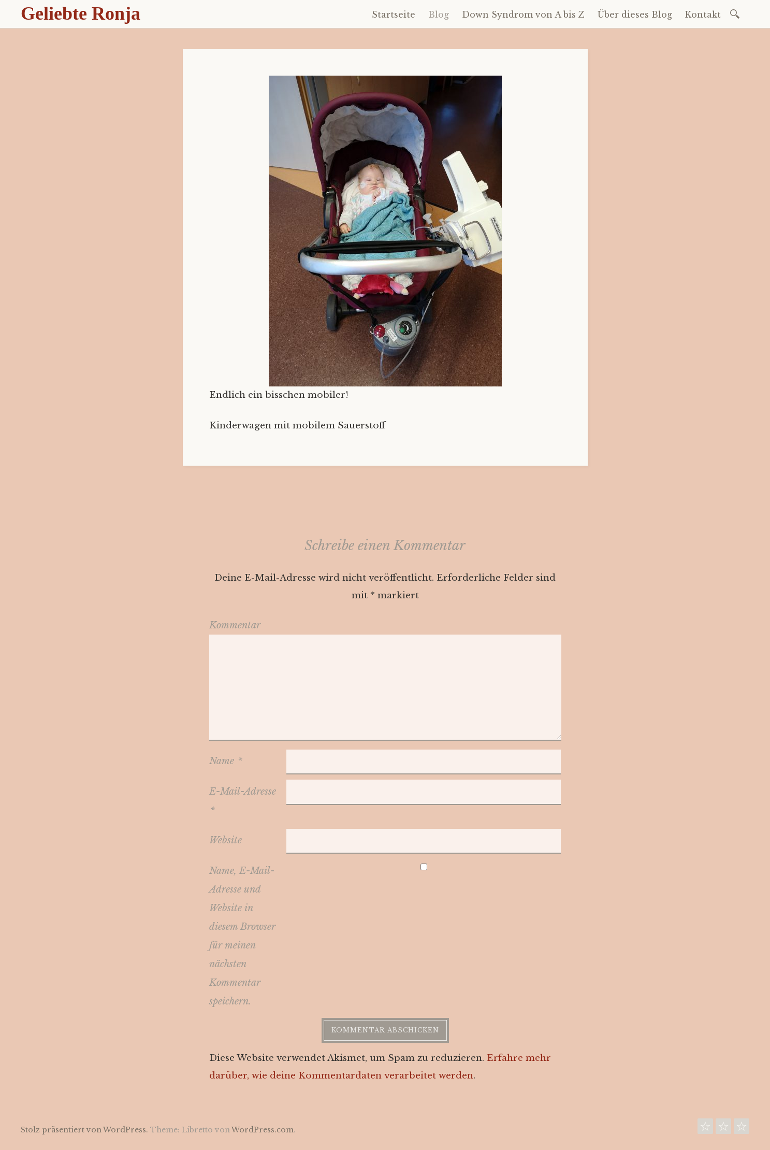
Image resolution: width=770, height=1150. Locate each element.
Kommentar (234, 625)
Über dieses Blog (635, 14)
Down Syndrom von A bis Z (523, 14)
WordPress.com (262, 1129)
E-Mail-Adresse (242, 800)
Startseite (393, 14)
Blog (438, 14)
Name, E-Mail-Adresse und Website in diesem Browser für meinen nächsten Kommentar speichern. (242, 936)
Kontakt (703, 14)
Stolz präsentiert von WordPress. (84, 1129)
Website (225, 840)
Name (225, 761)
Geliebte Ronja (80, 13)
